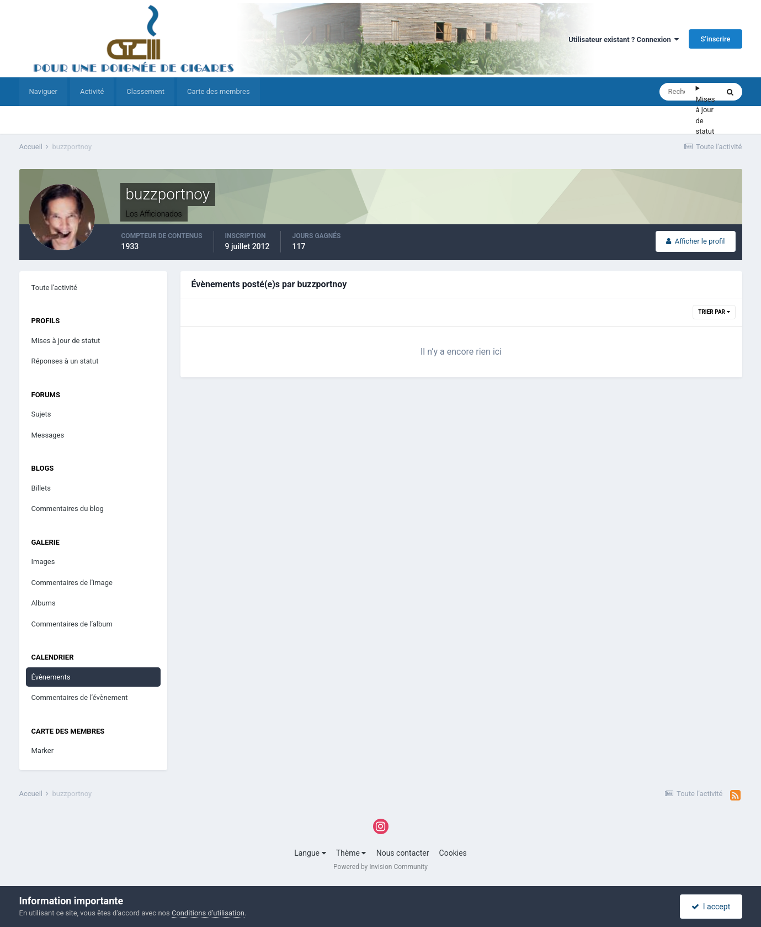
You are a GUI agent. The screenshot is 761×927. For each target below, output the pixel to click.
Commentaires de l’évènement (79, 697)
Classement (145, 91)
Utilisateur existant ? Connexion (623, 39)
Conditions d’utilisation (208, 913)
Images (43, 561)
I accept (710, 906)
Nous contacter (402, 853)
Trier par (714, 312)
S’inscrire (715, 39)
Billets (41, 488)
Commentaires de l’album (72, 624)
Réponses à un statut (65, 361)
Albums (43, 603)
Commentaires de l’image (72, 582)
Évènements (51, 677)
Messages (48, 435)
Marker (42, 750)
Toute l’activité (54, 287)
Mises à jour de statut (705, 115)
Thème (351, 853)
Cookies (453, 853)
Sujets (41, 414)
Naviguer (43, 91)
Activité (92, 91)
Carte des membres (218, 91)
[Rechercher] (677, 92)
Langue (310, 853)
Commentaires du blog (67, 508)
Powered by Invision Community (380, 867)
